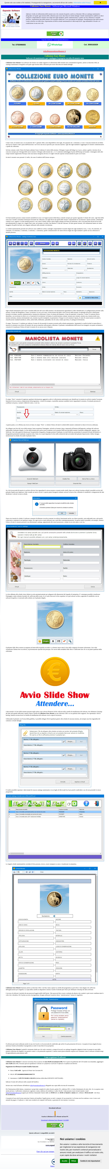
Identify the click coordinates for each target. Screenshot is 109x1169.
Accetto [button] (64, 1161)
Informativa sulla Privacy (82, 3)
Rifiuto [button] (73, 1161)
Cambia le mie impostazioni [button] (90, 1161)
